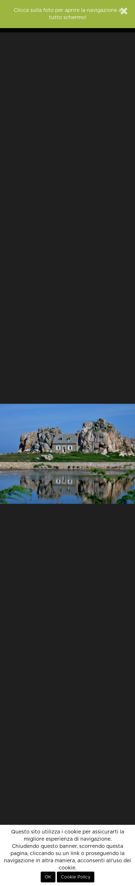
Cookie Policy (75, 877)
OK (48, 877)
